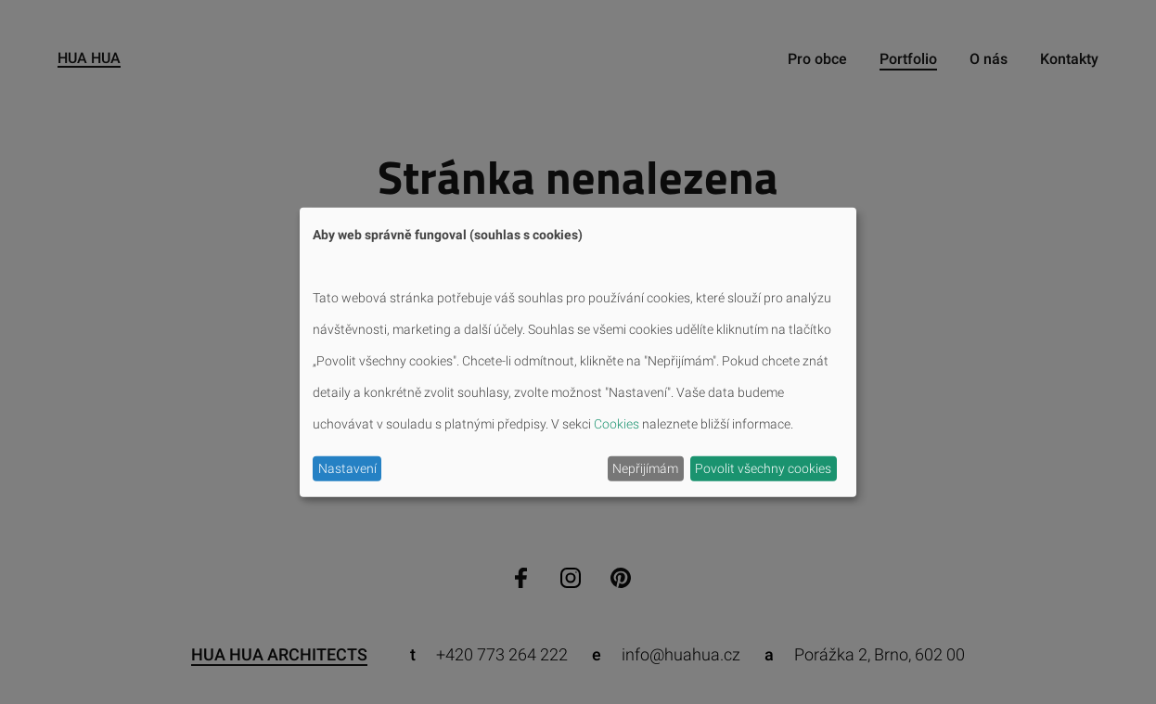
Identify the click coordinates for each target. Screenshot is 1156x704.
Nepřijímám (645, 468)
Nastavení (347, 468)
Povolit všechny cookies (763, 468)
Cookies (616, 423)
